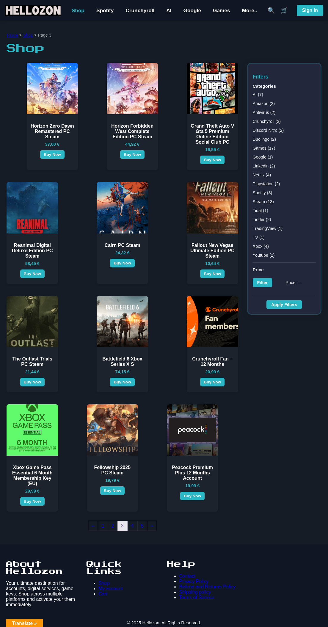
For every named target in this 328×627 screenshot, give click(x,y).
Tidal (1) (260, 210)
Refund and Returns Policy (207, 586)
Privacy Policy (194, 581)
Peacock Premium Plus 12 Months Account (192, 473)
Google (192, 10)
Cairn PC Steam (122, 245)
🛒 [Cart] (284, 10)
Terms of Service (196, 597)
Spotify (105, 10)
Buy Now (52, 154)
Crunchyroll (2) (267, 121)
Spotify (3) (262, 192)
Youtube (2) (264, 255)
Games (221, 10)
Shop (78, 10)
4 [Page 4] (132, 525)
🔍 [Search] (271, 10)
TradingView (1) (268, 228)
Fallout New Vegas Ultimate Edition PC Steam (212, 250)
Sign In (310, 10)
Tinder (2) (262, 219)
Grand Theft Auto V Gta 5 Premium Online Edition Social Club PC (212, 134)
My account (110, 588)
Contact (187, 576)
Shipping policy (195, 592)
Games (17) (264, 148)
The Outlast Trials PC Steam (32, 361)
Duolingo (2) (264, 139)
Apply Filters (284, 304)
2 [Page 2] (112, 525)
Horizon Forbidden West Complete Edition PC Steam (132, 131)
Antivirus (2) (264, 112)
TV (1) (259, 237)
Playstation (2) (266, 183)
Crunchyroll (139, 10)
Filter (262, 282)
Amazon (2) (264, 103)
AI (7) (258, 94)
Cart (102, 593)
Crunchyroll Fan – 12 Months (212, 361)
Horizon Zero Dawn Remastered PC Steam (52, 131)
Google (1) (263, 157)
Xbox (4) (261, 246)
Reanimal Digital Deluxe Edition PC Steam (32, 250)
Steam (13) (263, 201)
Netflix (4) (262, 175)
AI (168, 10)
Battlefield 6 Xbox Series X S (122, 361)
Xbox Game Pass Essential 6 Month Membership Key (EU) (32, 475)
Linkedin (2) (264, 166)
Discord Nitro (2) (268, 130)
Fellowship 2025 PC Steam (112, 470)
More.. (249, 10)
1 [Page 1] (102, 525)
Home (12, 35)
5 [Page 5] (142, 525)
